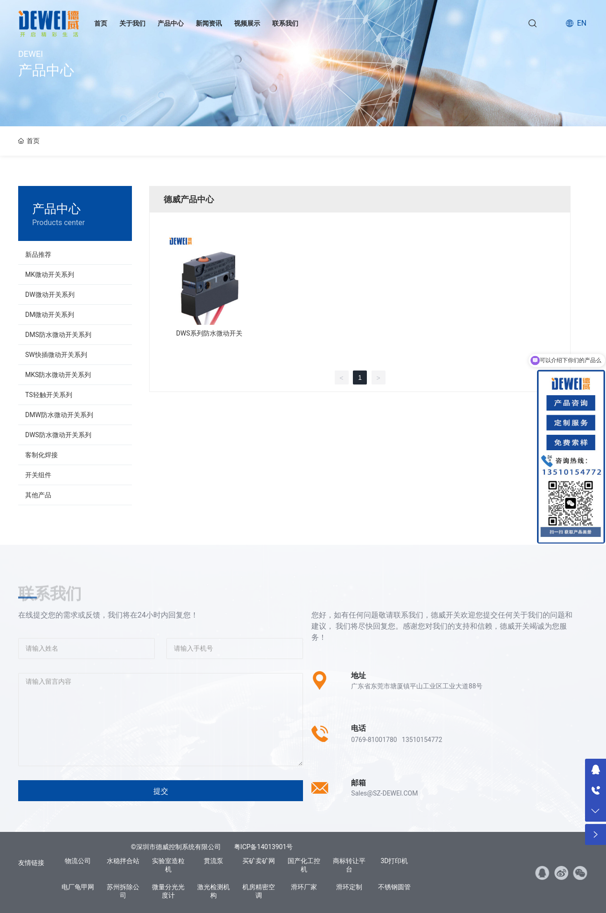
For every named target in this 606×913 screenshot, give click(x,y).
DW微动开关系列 (50, 294)
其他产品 (38, 495)
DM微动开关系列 (49, 314)
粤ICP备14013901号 (263, 847)
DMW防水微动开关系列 (59, 415)
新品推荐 (38, 254)
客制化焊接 (41, 455)
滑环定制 (349, 887)
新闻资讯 (209, 23)
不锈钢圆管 (394, 887)
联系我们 (285, 23)
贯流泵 (213, 861)
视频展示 (247, 23)
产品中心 (171, 23)
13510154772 (422, 739)
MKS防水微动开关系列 (58, 374)
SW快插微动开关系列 (56, 354)
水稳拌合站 (123, 861)
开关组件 (38, 475)
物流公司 (78, 861)
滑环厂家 (304, 887)
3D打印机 (394, 861)
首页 (100, 23)
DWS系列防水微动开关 (209, 333)
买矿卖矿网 (258, 861)
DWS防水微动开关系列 (58, 435)
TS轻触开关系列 (48, 394)
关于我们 (132, 23)
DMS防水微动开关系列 (58, 334)
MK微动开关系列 (49, 274)
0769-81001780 (374, 739)
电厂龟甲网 (78, 887)
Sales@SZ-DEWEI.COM (384, 793)
